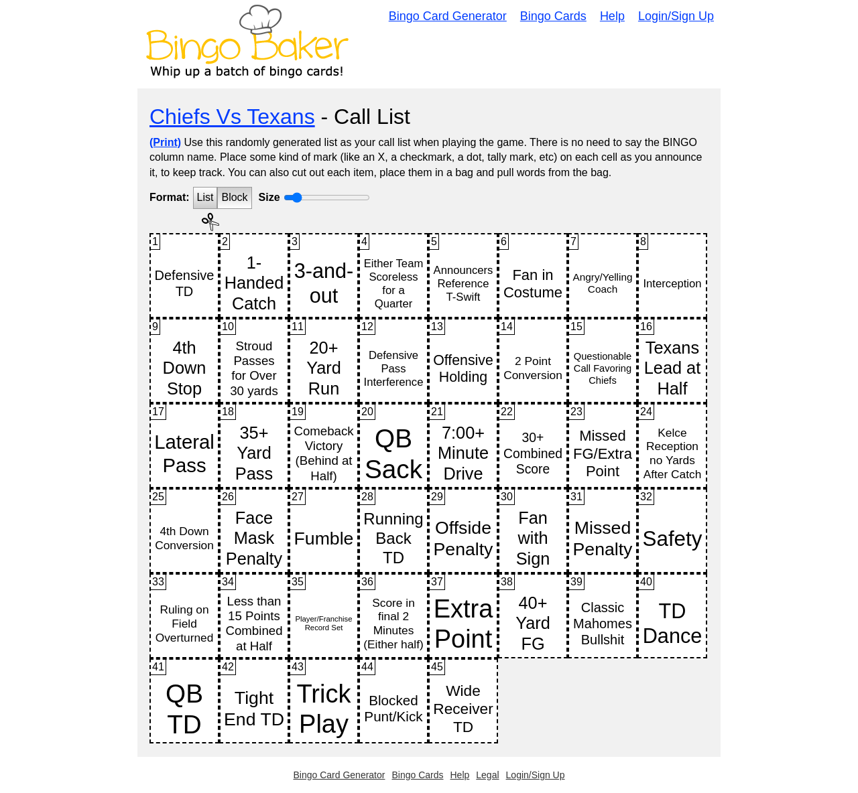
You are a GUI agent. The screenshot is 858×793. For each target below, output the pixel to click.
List (205, 197)
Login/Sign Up (676, 16)
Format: (169, 197)
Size (269, 197)
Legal (487, 775)
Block (234, 197)
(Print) (165, 142)
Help (612, 16)
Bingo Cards (553, 16)
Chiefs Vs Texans (232, 116)
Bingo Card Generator (448, 16)
